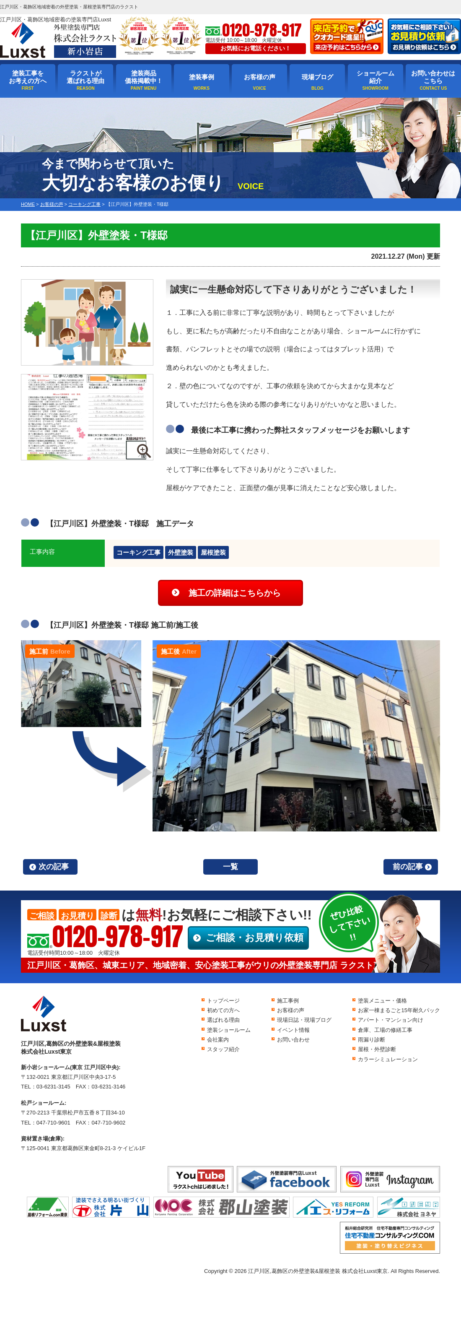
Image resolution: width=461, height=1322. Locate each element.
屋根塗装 (213, 552)
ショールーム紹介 (375, 77)
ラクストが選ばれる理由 (85, 77)
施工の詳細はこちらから (235, 592)
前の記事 (408, 866)
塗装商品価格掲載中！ (144, 77)
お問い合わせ (293, 1039)
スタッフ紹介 (223, 1049)
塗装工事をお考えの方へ (28, 77)
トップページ (223, 1000)
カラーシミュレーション (388, 1059)
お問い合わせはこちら (433, 77)
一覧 (230, 866)
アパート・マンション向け (390, 1020)
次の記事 (54, 866)
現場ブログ (317, 77)
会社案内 (218, 1039)
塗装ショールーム (229, 1030)
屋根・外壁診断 (377, 1049)
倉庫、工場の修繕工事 (385, 1030)
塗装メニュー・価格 (382, 1000)
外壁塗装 (180, 552)
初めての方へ (223, 1010)
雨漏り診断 (371, 1039)
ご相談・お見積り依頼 (254, 937)
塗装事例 (201, 77)
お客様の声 (259, 77)
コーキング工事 (139, 552)
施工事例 (288, 1000)
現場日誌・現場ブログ (304, 1020)
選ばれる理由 (223, 1020)
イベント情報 (293, 1030)
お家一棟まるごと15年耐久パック (399, 1010)
